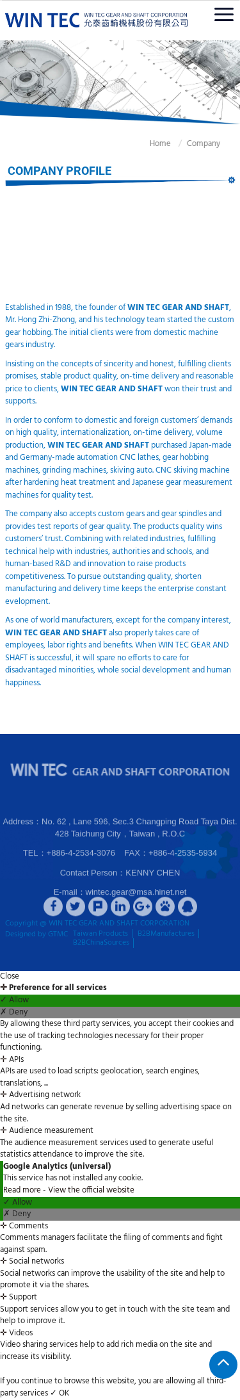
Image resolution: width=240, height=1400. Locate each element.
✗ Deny (14, 1013)
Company (195, 144)
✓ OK (59, 1393)
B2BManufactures (166, 933)
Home (152, 144)
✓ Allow (14, 1001)
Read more (23, 1190)
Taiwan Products (100, 933)
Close (9, 977)
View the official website (91, 1190)
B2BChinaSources (101, 942)
